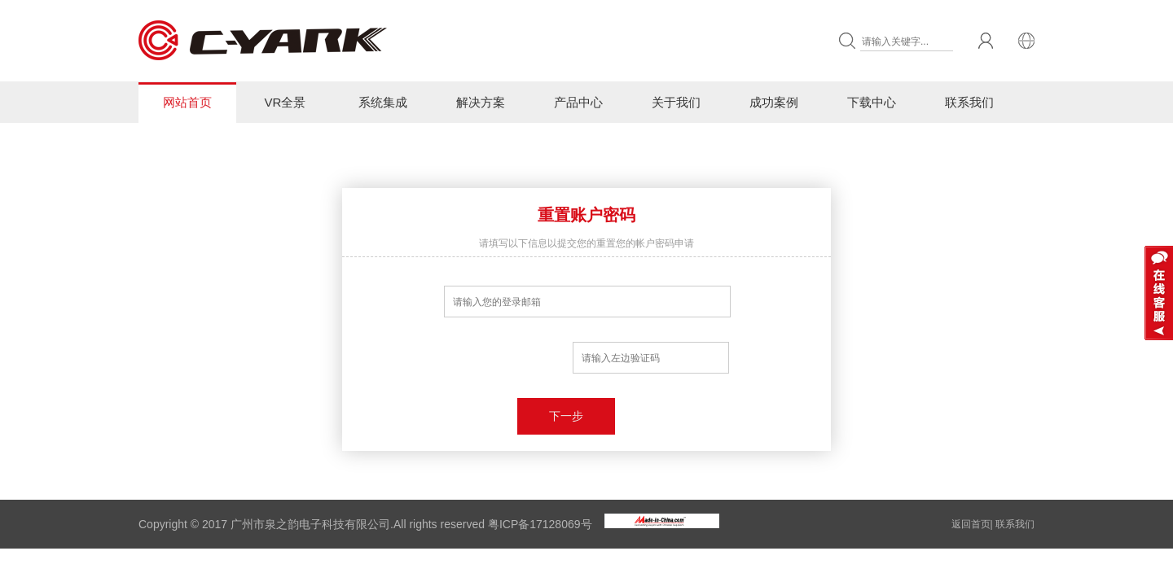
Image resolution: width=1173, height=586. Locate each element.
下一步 (566, 415)
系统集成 (382, 102)
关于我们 (676, 102)
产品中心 (578, 102)
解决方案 (480, 102)
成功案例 (773, 102)
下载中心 (871, 102)
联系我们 (969, 102)
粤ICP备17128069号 (540, 524)
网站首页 (187, 102)
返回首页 (971, 524)
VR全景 (285, 102)
